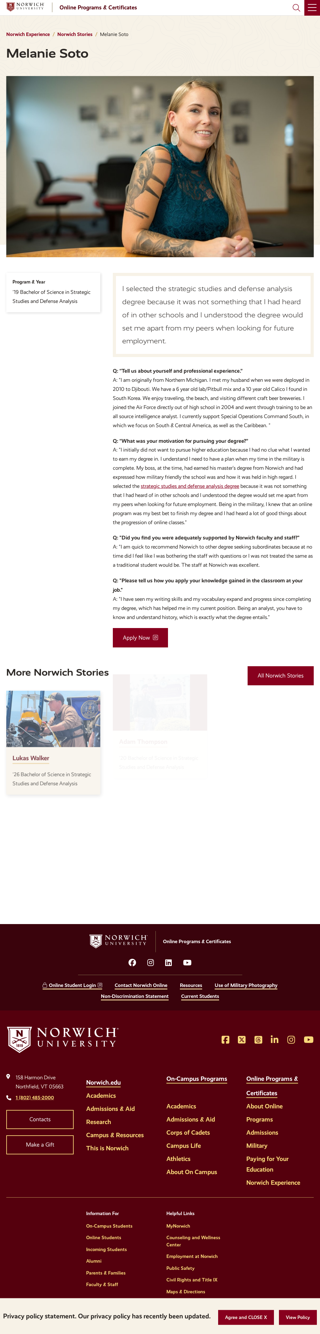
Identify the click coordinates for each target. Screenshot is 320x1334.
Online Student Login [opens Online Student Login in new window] (72, 985)
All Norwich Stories (281, 675)
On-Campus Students (109, 1226)
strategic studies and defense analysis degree (190, 486)
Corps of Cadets (188, 1132)
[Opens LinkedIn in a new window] (168, 962)
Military (257, 1145)
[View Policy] (298, 1317)
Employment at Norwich (192, 1256)
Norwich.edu (103, 1082)
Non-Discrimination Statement (135, 996)
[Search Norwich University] (296, 8)
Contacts (40, 1119)
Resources (191, 985)
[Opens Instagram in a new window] (291, 1040)
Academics (101, 1095)
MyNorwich (178, 1226)
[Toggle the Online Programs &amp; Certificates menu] (284, 1089)
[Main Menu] (312, 8)
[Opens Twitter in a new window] (242, 1040)
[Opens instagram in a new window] (150, 962)
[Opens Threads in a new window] (258, 1040)
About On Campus (191, 1172)
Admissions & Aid (110, 1108)
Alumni (94, 1261)
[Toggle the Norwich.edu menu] (127, 1079)
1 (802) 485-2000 (35, 1098)
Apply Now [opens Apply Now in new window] (136, 638)
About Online (264, 1106)
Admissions (262, 1132)
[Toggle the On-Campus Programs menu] (171, 1089)
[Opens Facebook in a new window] (225, 1040)
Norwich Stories (74, 34)
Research (98, 1122)
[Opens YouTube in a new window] (187, 962)
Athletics (178, 1159)
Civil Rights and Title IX (192, 1280)
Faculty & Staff (102, 1284)
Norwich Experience (28, 34)
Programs (259, 1119)
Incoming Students (106, 1249)
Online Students (103, 1237)
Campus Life (183, 1145)
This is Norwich (107, 1148)
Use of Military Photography (246, 985)
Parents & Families (106, 1273)
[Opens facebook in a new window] (132, 962)
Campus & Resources (115, 1135)
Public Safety (180, 1268)
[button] (246, 1317)
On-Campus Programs (196, 1078)
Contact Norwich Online (141, 985)
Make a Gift (40, 1145)
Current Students (200, 996)
